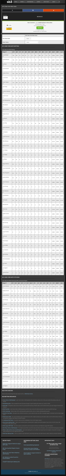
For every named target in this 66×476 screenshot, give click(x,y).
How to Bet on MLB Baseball (9, 400)
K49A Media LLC (47, 458)
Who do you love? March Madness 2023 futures (11, 453)
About (55, 2)
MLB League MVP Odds (8, 425)
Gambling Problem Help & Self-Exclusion (54, 451)
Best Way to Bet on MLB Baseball (10, 427)
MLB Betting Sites (7, 403)
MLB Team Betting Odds (8, 433)
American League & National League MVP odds (12, 444)
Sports (23, 2)
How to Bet (47, 2)
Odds (17, 2)
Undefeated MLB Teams (8, 420)
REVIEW (9, 29)
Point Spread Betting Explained (31, 445)
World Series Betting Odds (9, 422)
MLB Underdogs (6, 411)
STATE (5, 15)
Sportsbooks (31, 2)
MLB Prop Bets (6, 409)
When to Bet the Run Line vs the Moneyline (12, 430)
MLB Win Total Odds (7, 413)
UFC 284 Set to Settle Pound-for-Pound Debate (10, 457)
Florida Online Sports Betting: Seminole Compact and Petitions (32, 449)
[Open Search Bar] (59, 1)
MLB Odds (5, 405)
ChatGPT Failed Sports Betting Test (11, 461)
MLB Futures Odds (7, 416)
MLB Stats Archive (29, 393)
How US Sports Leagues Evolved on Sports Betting (32, 453)
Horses (39, 2)
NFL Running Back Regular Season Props (11, 448)
